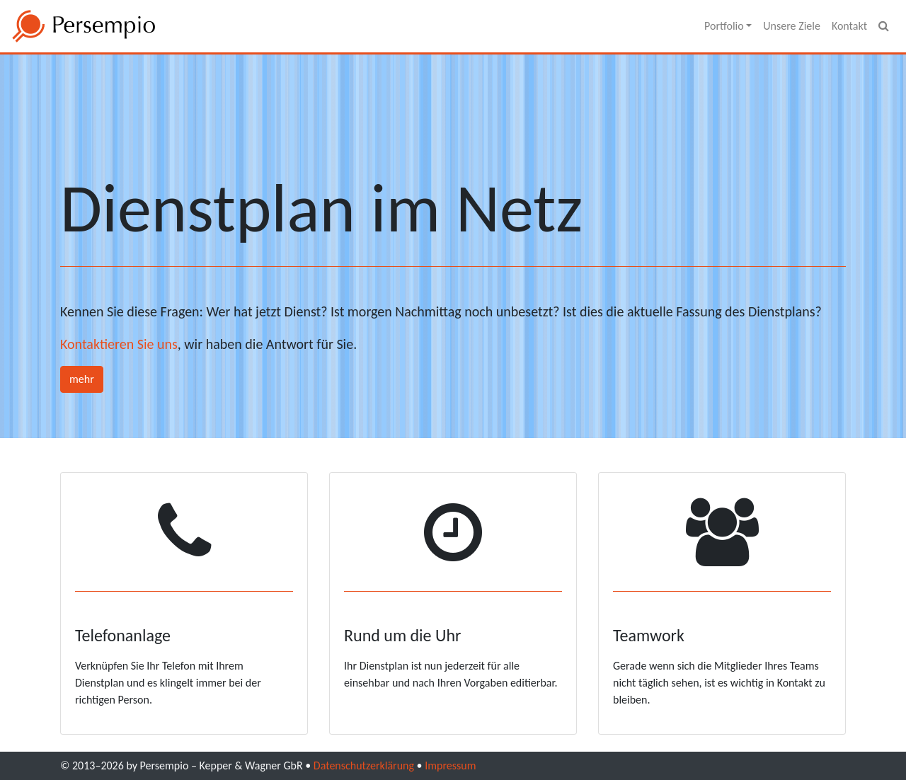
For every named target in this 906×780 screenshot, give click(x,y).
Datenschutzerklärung (364, 765)
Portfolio (725, 26)
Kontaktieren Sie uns (119, 343)
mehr (81, 379)
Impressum (450, 765)
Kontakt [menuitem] (849, 26)
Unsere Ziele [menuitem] (791, 26)
